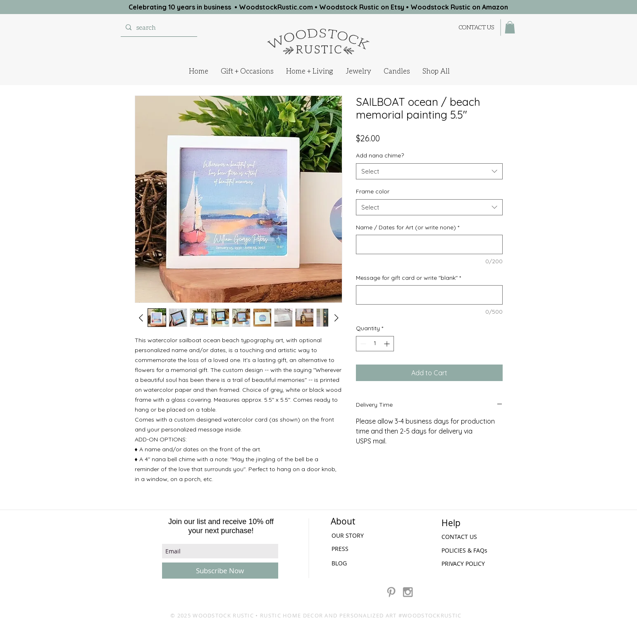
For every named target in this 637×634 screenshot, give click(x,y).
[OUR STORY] (355, 535)
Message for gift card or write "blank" (408, 277)
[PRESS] (354, 549)
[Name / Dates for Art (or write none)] (429, 244)
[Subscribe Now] (220, 570)
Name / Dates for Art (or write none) (407, 227)
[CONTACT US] (477, 27)
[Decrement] (362, 343)
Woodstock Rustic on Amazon (459, 7)
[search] (158, 27)
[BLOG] (340, 563)
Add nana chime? (380, 155)
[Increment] (387, 343)
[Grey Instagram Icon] (408, 592)
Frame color (372, 191)
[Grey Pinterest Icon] (391, 592)
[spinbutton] (374, 343)
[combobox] (429, 171)
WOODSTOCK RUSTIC (223, 615)
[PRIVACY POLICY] (465, 564)
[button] (510, 27)
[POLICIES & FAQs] (465, 550)
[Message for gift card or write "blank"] (429, 295)
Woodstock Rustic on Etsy (361, 7)
